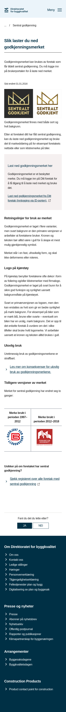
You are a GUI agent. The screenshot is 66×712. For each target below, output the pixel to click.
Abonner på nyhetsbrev (23, 619)
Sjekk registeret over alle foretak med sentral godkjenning (34, 481)
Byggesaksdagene (20, 659)
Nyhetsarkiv (16, 624)
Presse (13, 614)
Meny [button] (54, 10)
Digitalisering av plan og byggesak (29, 589)
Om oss (13, 554)
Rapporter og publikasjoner (25, 634)
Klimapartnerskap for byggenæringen (31, 639)
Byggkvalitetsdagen (20, 664)
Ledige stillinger (18, 564)
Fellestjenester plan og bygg (25, 584)
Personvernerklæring (21, 574)
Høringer (14, 569)
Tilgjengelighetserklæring (24, 579)
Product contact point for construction (31, 689)
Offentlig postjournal (21, 629)
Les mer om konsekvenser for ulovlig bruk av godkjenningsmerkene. (34, 369)
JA (24, 525)
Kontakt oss (16, 559)
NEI (41, 525)
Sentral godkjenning (24, 25)
